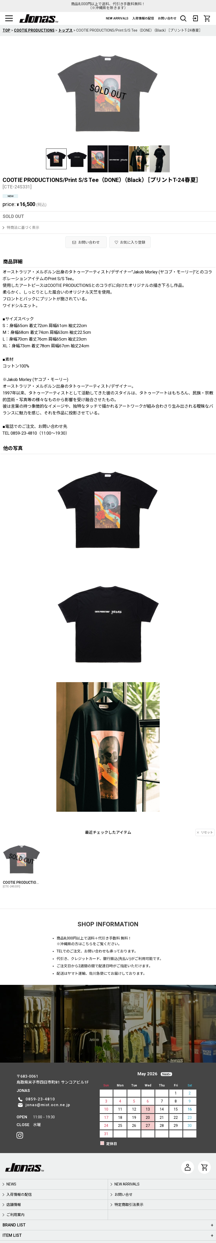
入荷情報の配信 (143, 18)
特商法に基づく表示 (21, 227)
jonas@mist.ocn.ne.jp (48, 1105)
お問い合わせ (167, 18)
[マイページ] (187, 1167)
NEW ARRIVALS (117, 18)
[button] (9, 18)
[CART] (207, 18)
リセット (205, 832)
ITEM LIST (12, 1235)
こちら (87, 944)
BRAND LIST (14, 1225)
